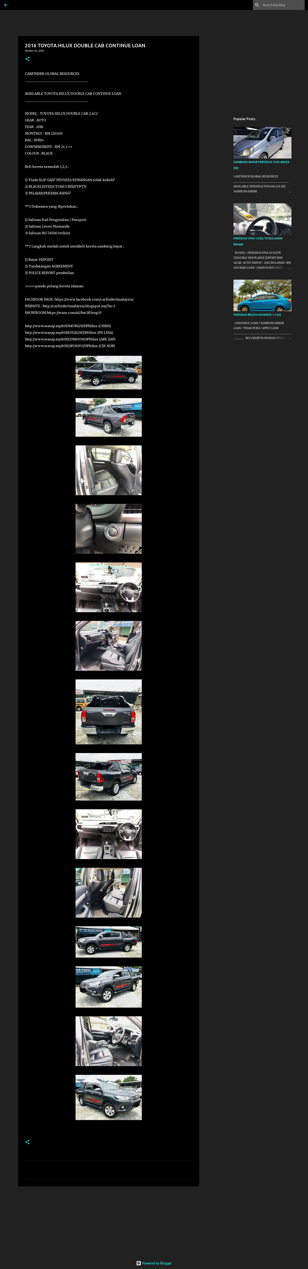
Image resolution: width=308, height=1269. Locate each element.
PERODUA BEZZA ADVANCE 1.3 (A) (257, 314)
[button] (27, 59)
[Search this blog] (283, 5)
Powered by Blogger (154, 1263)
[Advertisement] (109, 1222)
